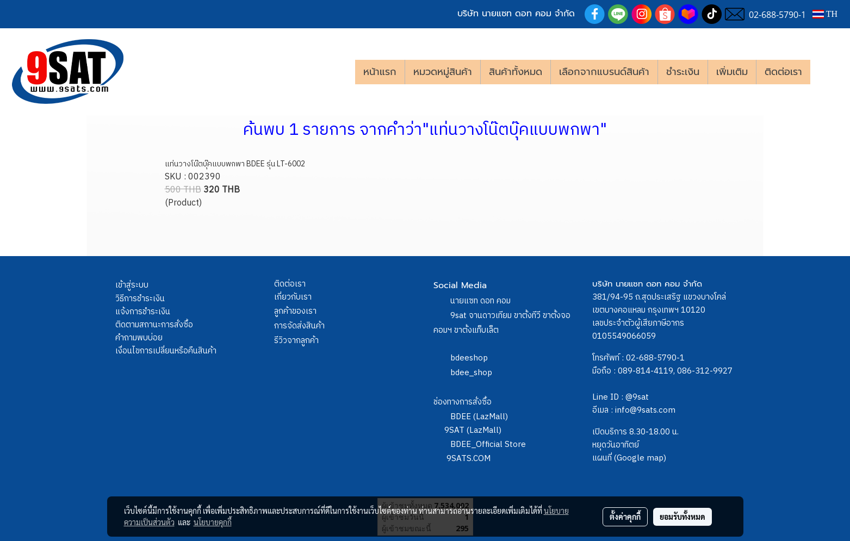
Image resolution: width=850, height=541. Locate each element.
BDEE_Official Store (488, 444)
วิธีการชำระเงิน (140, 299)
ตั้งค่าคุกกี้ (625, 516)
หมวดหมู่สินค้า (442, 71)
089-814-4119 (645, 371)
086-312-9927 (705, 371)
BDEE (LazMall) (479, 417)
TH (824, 13)
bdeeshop (469, 358)
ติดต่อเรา (783, 71)
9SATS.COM (468, 458)
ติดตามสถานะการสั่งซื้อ (154, 325)
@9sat (637, 397)
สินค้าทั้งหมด (515, 71)
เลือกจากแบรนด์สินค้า (604, 71)
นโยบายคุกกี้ (213, 522)
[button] (826, 71)
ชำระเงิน (682, 71)
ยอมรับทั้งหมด (682, 516)
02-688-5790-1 (655, 358)
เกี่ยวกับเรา (293, 297)
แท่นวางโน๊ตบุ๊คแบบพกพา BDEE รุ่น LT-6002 (235, 164)
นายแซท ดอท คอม (480, 301)
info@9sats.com (645, 410)
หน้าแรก (379, 71)
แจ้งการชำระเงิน (142, 312)
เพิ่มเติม (732, 71)
